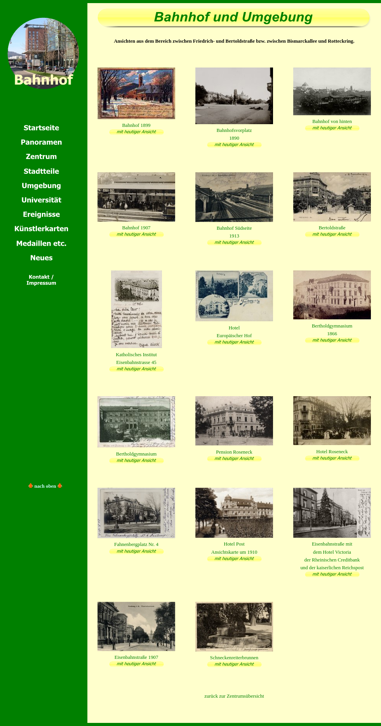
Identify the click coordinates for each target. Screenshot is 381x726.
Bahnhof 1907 (136, 227)
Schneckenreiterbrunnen (234, 657)
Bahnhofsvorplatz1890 (234, 130)
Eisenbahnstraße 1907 (136, 657)
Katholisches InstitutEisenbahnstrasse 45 (136, 354)
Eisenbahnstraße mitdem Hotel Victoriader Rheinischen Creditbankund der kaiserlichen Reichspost (332, 552)
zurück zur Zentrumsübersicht (234, 696)
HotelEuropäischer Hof (234, 327)
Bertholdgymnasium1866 (332, 325)
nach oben (45, 486)
